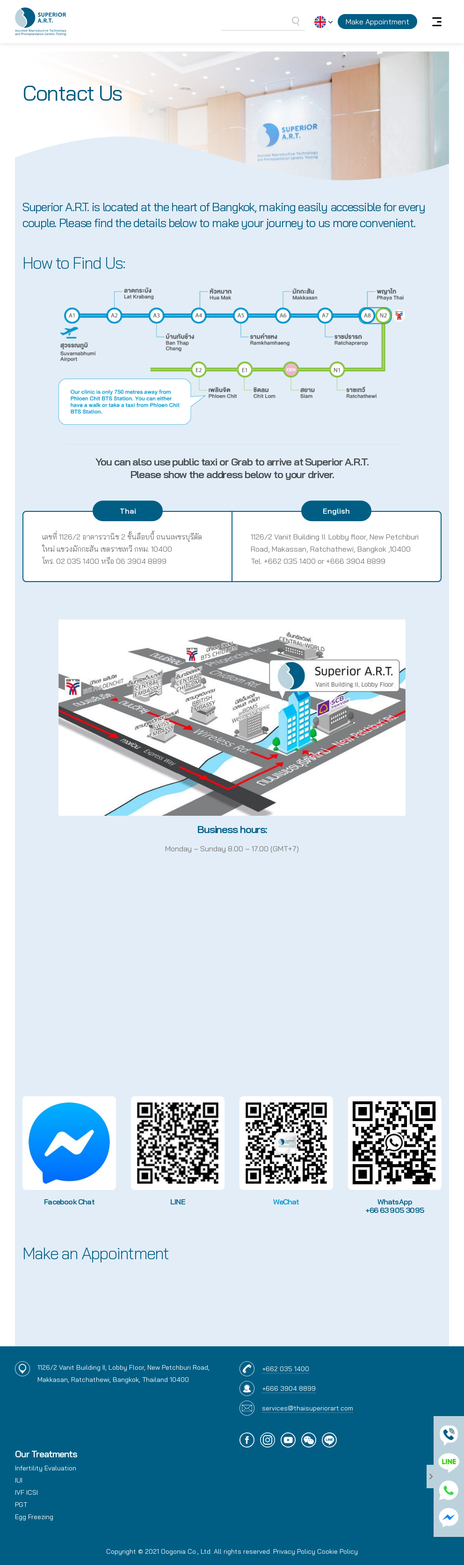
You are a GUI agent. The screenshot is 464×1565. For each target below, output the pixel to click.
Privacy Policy (294, 1551)
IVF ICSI (26, 1492)
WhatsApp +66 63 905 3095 (394, 1206)
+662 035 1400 (285, 1369)
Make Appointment (377, 21)
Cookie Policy (337, 1551)
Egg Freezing (34, 1517)
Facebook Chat (69, 1201)
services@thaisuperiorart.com (307, 1408)
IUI (18, 1480)
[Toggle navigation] (437, 21)
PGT (21, 1504)
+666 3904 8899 (289, 1388)
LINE (177, 1201)
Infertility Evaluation (45, 1468)
